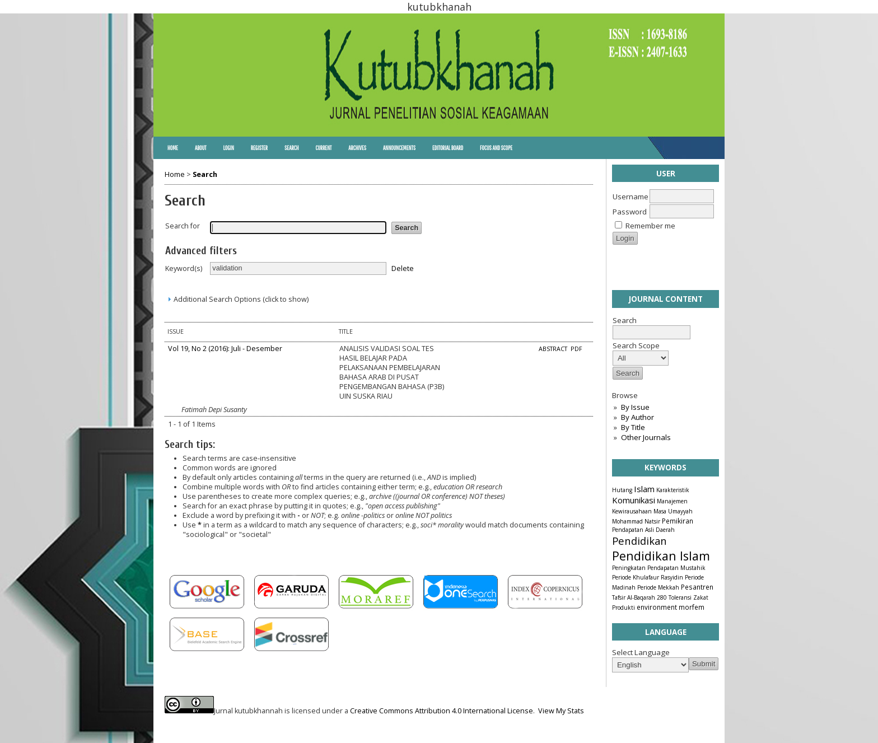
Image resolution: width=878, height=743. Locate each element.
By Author (637, 417)
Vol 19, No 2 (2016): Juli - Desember (225, 348)
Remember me (650, 226)
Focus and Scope (496, 147)
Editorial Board (447, 147)
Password (630, 212)
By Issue (635, 407)
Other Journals (646, 437)
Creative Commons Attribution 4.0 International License (441, 711)
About (201, 147)
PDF (576, 349)
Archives (357, 147)
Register (259, 147)
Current (323, 147)
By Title (633, 427)
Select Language (641, 652)
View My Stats (561, 711)
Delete (402, 268)
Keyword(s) (183, 268)
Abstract (554, 349)
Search (291, 147)
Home (172, 147)
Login (228, 147)
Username (630, 196)
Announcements (399, 147)
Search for (182, 226)
